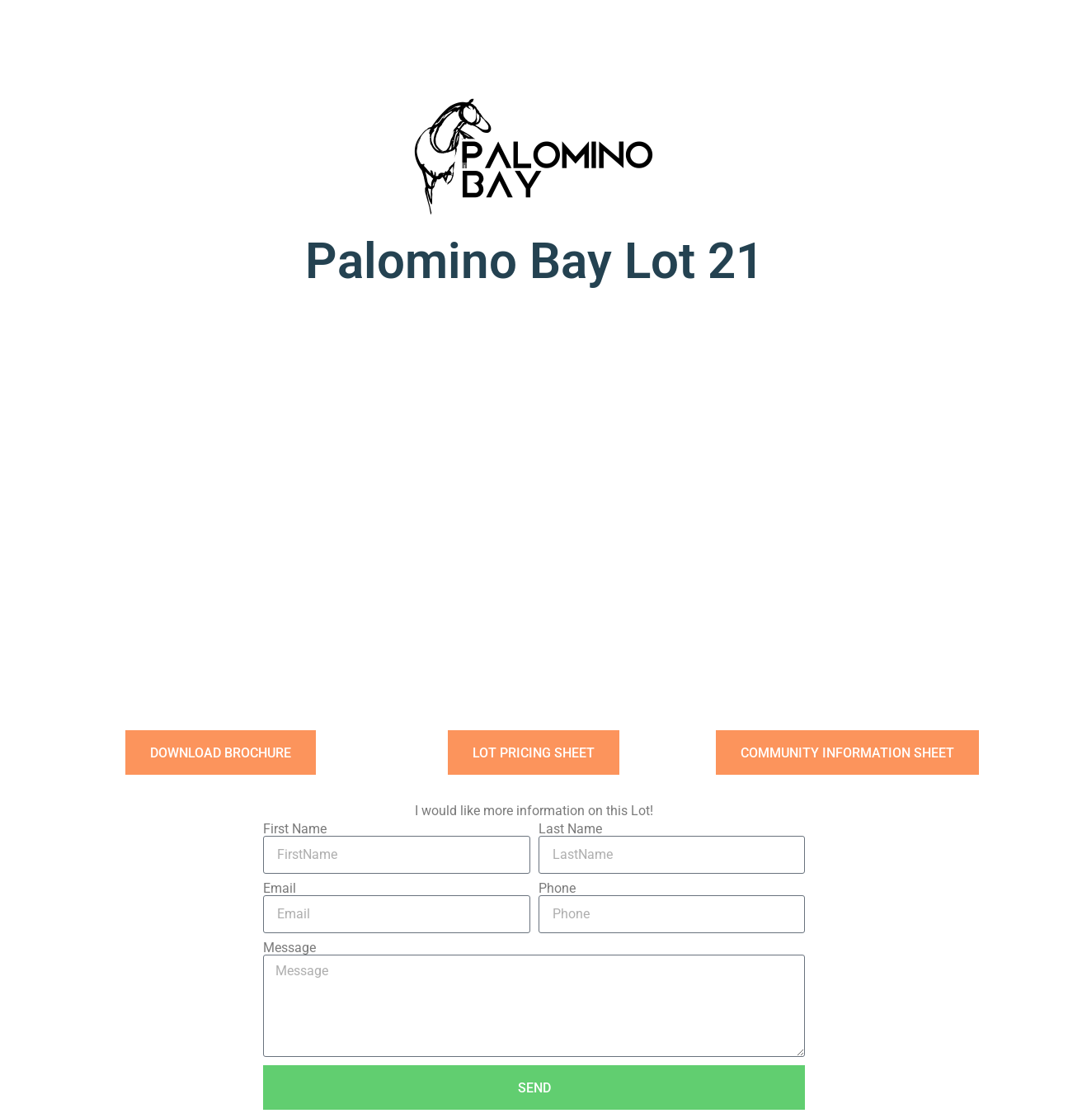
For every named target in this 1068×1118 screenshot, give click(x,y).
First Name (295, 829)
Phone (557, 888)
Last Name (570, 829)
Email (279, 888)
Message (289, 948)
